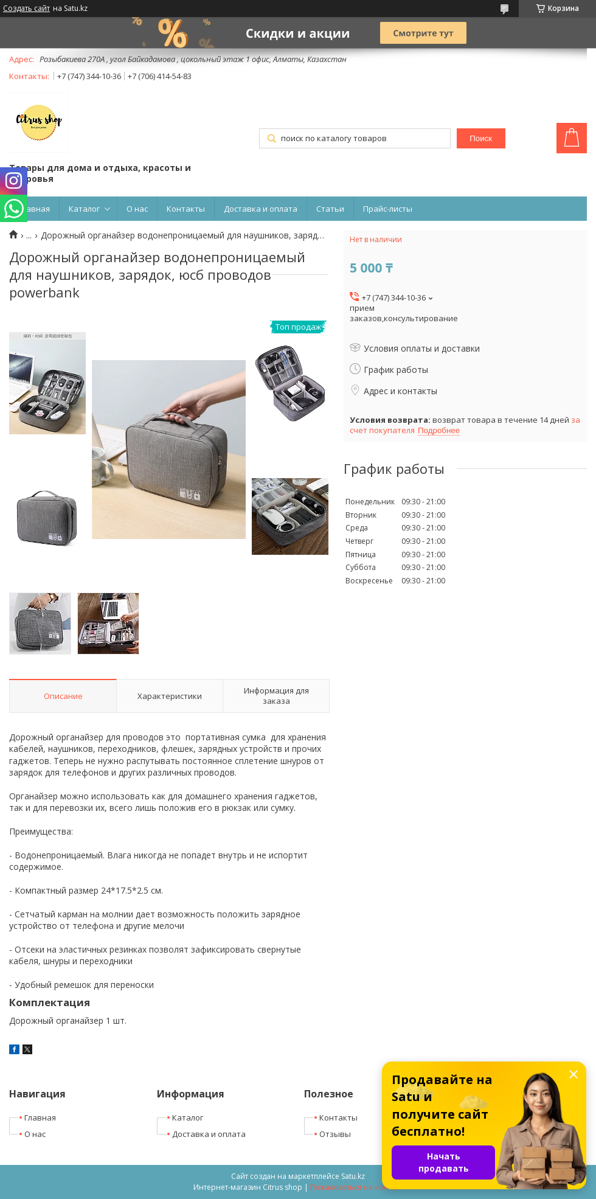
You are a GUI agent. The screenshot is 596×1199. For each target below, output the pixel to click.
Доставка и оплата (260, 208)
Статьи (330, 208)
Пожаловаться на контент (356, 1187)
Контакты (186, 208)
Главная (34, 208)
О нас (137, 208)
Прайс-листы (387, 208)
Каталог (84, 208)
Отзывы (335, 1133)
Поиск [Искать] (481, 138)
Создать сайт (26, 8)
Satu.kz (353, 1176)
